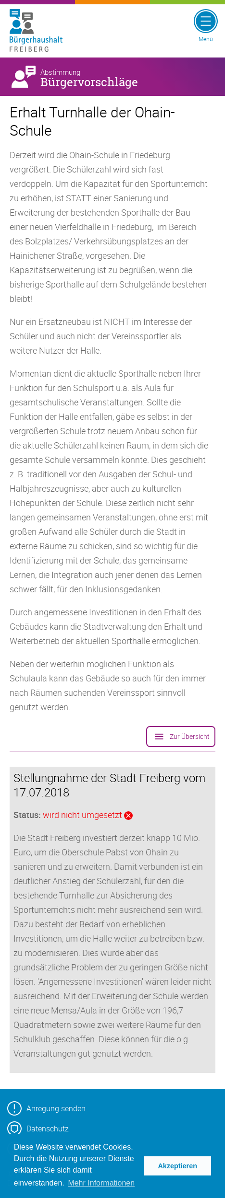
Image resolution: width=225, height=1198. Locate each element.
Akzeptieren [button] (177, 1166)
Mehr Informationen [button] (101, 1183)
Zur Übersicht (181, 736)
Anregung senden (46, 1108)
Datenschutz (38, 1128)
